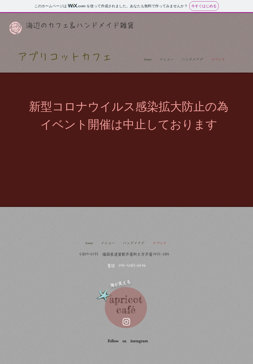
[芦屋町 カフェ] (126, 322)
